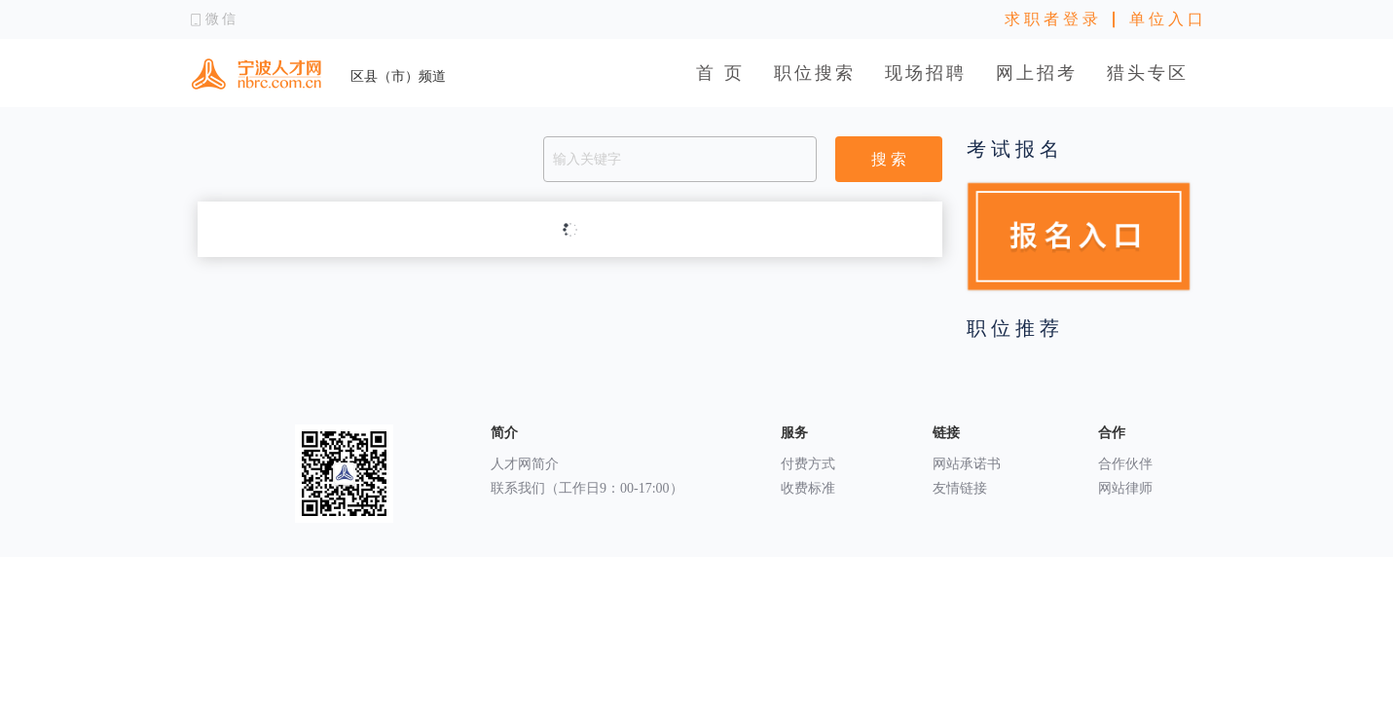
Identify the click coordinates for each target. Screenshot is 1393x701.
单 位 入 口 (1166, 19)
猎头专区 (1148, 73)
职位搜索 (815, 73)
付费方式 (808, 464)
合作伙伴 (1125, 464)
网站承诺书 (967, 464)
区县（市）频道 (398, 76)
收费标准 (808, 488)
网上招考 (1037, 73)
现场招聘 (926, 73)
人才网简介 (525, 464)
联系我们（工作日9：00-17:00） (587, 488)
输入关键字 (587, 159)
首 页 (720, 73)
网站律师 (1125, 488)
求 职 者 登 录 (1051, 19)
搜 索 (888, 159)
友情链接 (960, 488)
